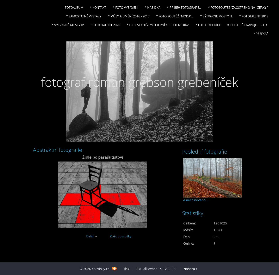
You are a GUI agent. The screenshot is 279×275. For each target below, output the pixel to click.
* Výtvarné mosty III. (216, 16)
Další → (91, 236)
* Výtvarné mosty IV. (68, 25)
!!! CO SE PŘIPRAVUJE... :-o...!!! (247, 25)
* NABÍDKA (152, 7)
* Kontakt (98, 7)
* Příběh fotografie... (184, 7)
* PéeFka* (260, 34)
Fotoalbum (74, 7)
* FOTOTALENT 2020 (105, 25)
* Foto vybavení (125, 7)
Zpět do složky (121, 236)
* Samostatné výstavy (83, 16)
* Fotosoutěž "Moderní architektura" (158, 25)
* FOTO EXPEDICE (208, 25)
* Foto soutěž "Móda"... (175, 16)
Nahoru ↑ (190, 268)
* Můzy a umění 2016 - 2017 (129, 16)
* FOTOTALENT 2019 (253, 16)
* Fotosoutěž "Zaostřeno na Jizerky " (238, 7)
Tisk (126, 268)
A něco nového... (195, 200)
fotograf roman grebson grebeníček (139, 82)
